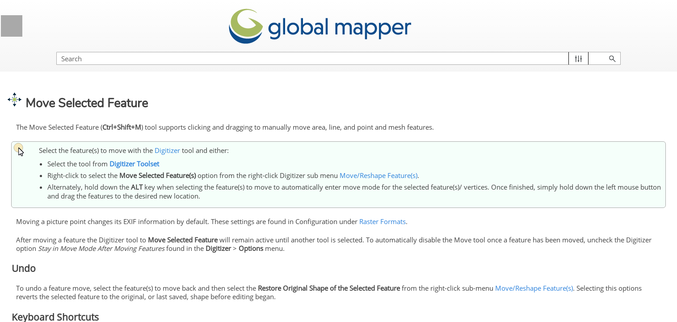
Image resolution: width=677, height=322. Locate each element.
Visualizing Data (79, 90)
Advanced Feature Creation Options (82, 226)
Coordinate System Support (79, 68)
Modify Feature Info (86, 265)
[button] (628, 49)
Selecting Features (56, 170)
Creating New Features (82, 204)
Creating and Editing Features (73, 187)
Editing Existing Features (82, 248)
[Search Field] (581, 49)
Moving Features (67, 297)
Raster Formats (532, 208)
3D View (79, 112)
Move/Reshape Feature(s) (86, 281)
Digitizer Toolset (82, 154)
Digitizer (79, 135)
